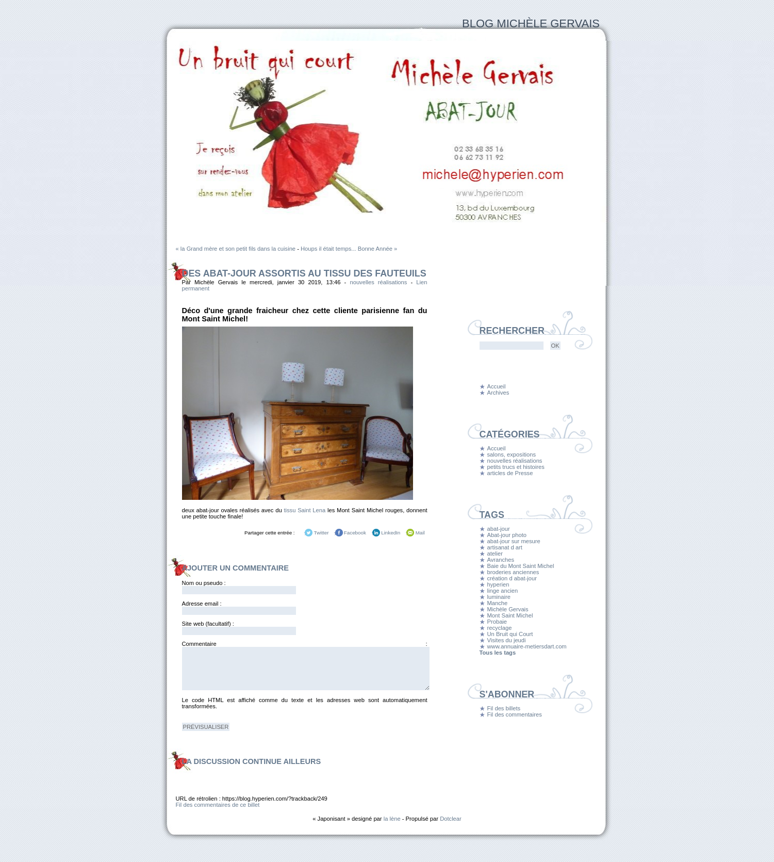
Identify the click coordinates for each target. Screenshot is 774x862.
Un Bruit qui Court (510, 634)
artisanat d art (504, 547)
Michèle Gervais (508, 609)
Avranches (501, 560)
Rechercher (512, 331)
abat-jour (498, 529)
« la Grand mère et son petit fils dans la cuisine (236, 249)
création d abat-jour (512, 578)
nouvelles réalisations (378, 282)
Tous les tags (498, 652)
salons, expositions (511, 454)
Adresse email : (202, 603)
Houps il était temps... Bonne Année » (349, 249)
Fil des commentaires (514, 714)
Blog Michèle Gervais (531, 23)
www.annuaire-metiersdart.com (527, 646)
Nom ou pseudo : (204, 583)
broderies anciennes (513, 572)
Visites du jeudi (506, 640)
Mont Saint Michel (510, 615)
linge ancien (502, 591)
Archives (498, 392)
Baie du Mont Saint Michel (520, 566)
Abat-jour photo (507, 535)
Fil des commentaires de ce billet (218, 805)
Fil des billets (504, 708)
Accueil (496, 386)
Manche (497, 603)
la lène (392, 819)
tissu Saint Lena (304, 510)
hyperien (498, 584)
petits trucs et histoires (516, 467)
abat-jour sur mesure (513, 541)
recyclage (499, 628)
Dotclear (451, 819)
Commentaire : (304, 644)
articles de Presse (510, 473)
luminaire (498, 597)
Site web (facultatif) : (208, 624)
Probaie (497, 622)
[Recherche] (512, 345)
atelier (495, 553)
